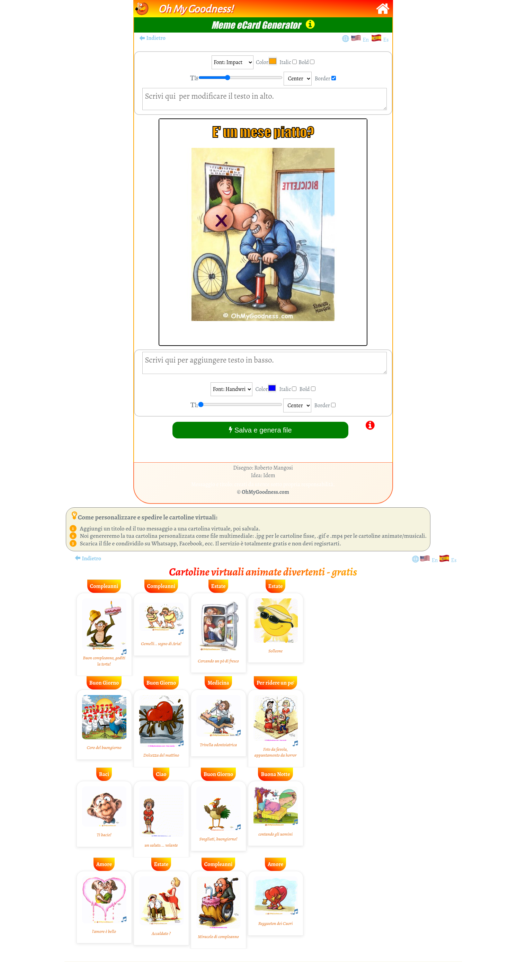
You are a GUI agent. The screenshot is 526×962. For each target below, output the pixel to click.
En (367, 40)
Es (386, 40)
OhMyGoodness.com (265, 492)
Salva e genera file (260, 430)
